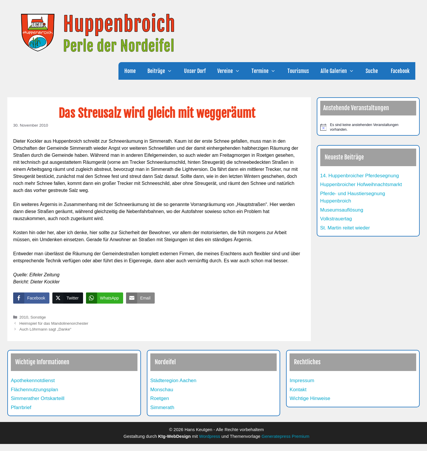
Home (130, 71)
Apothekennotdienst (33, 380)
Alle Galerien (340, 71)
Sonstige (38, 317)
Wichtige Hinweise (310, 398)
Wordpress (209, 436)
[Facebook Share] (31, 298)
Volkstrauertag (336, 219)
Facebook (399, 71)
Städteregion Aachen (173, 380)
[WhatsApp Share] (104, 298)
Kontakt (298, 389)
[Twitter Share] (67, 298)
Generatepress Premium (285, 436)
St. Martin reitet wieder (345, 228)
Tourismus (298, 71)
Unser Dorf (195, 71)
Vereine (231, 71)
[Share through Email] (140, 298)
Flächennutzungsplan (34, 389)
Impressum (302, 380)
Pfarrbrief (21, 407)
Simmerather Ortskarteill (37, 398)
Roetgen (159, 398)
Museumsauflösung (341, 210)
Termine (266, 71)
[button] (171, 71)
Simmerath (162, 407)
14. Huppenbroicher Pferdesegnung (359, 175)
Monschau (161, 389)
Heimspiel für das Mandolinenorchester (53, 323)
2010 (23, 317)
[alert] (368, 127)
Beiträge (162, 71)
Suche (372, 71)
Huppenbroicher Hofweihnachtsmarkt (361, 184)
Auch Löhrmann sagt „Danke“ (45, 329)
